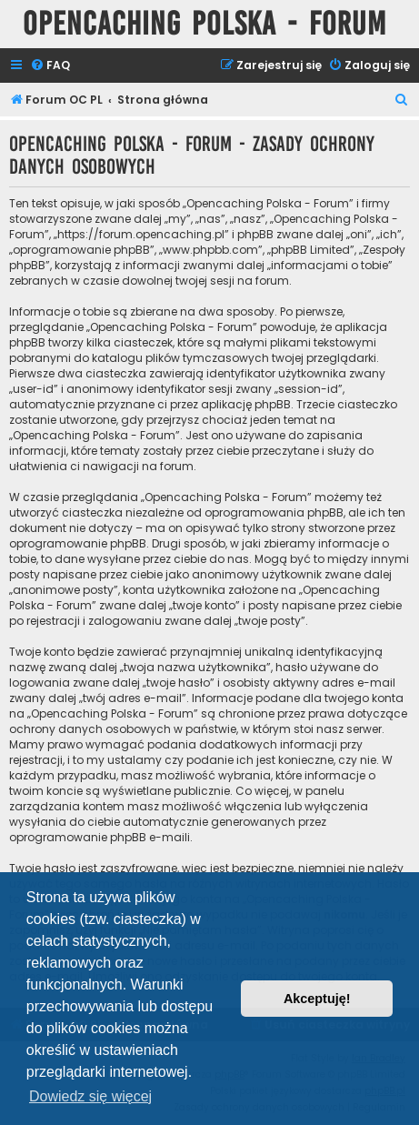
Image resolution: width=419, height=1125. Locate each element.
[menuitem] (50, 66)
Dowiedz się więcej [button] (90, 1096)
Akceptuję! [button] (317, 998)
